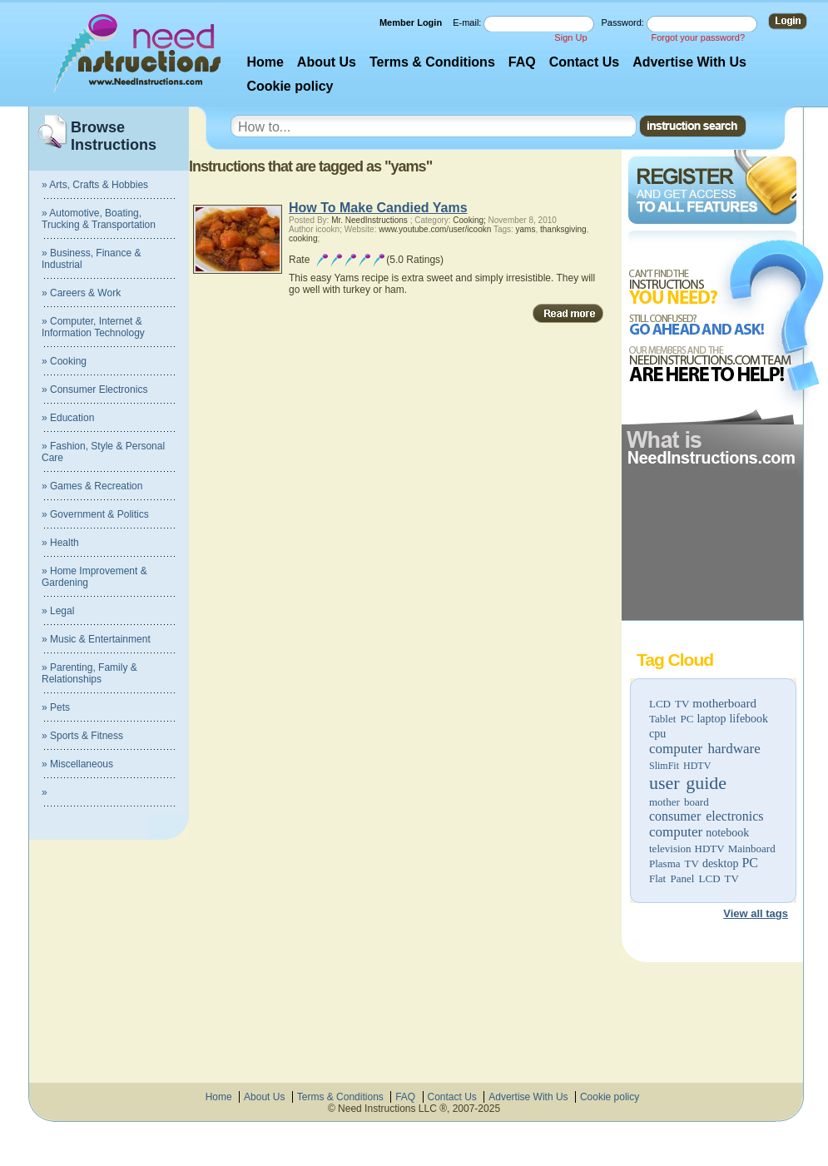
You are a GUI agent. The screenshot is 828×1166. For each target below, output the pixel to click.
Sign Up (570, 37)
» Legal (58, 611)
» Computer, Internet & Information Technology (93, 327)
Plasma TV (674, 863)
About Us (326, 62)
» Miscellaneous (77, 764)
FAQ (522, 62)
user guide (687, 782)
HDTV (710, 848)
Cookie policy (289, 86)
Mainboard (752, 848)
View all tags (755, 913)
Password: (624, 22)
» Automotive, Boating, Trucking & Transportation (99, 219)
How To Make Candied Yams (378, 208)
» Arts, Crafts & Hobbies (95, 185)
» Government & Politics (95, 514)
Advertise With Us (689, 62)
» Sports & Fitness (82, 736)
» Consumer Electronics (94, 389)
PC (749, 863)
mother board (679, 802)
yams (526, 229)
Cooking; (469, 220)
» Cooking (64, 361)
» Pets (56, 707)
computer (675, 832)
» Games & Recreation (92, 486)
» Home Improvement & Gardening (94, 576)
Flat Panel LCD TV (694, 878)
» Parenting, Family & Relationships (89, 673)
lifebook (748, 718)
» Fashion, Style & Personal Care (103, 452)
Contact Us (584, 62)
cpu (657, 733)
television (670, 848)
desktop (720, 863)
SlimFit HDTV (680, 766)
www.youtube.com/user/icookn (435, 229)
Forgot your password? (699, 37)
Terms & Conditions (432, 62)
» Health (60, 542)
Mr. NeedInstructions (369, 220)
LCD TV (669, 703)
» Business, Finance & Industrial (91, 258)
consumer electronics (706, 816)
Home (264, 62)
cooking (303, 238)
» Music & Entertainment (96, 639)
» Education (68, 418)
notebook (727, 832)
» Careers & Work (81, 293)
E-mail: (468, 22)
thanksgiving (563, 229)
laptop (711, 718)
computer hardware (705, 749)
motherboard (724, 703)
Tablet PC (671, 718)
